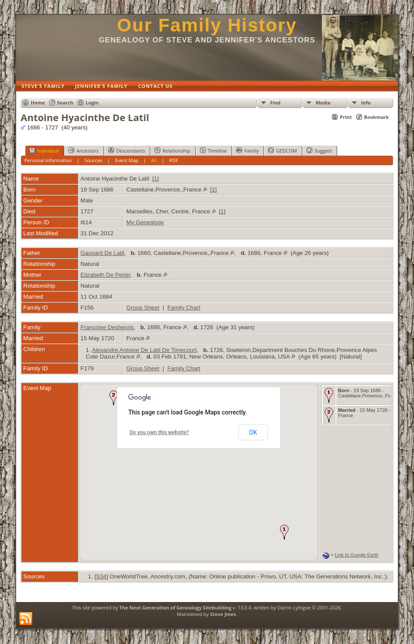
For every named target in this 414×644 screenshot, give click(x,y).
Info (366, 102)
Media (323, 102)
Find (275, 102)
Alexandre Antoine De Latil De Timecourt (144, 350)
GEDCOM (282, 150)
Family (247, 150)
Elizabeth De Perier (105, 275)
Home (38, 102)
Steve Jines (223, 614)
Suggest (319, 150)
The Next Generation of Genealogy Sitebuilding (175, 607)
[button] (284, 532)
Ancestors (84, 150)
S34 (101, 576)
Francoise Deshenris (107, 327)
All (154, 160)
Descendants (126, 150)
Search (65, 102)
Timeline (213, 150)
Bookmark (376, 117)
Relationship (172, 150)
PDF (173, 160)
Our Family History (207, 25)
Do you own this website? (159, 432)
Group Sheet (142, 307)
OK (253, 432)
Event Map (126, 160)
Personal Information (48, 160)
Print (346, 117)
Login (92, 102)
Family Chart (183, 307)
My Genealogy (145, 222)
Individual (44, 150)
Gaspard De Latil (102, 253)
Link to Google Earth (357, 554)
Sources (94, 160)
